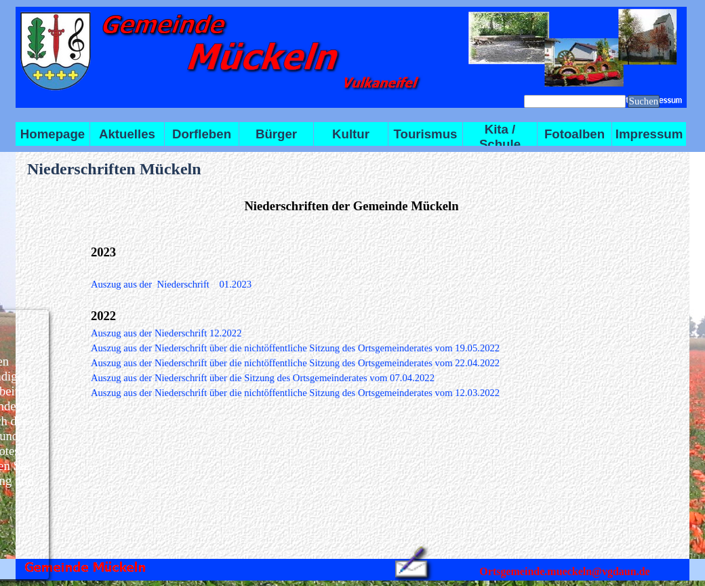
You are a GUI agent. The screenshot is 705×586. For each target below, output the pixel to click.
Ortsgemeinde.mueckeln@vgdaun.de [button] (564, 571)
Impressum (649, 134)
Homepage (52, 134)
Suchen (643, 101)
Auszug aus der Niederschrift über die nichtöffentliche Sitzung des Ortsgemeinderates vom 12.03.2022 (295, 392)
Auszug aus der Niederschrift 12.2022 (166, 333)
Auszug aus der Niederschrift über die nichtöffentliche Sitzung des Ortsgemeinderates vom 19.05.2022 (295, 348)
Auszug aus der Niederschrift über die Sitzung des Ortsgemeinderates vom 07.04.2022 (263, 377)
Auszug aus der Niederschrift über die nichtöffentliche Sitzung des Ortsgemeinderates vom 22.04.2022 (295, 362)
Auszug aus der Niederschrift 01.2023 (171, 284)
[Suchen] (575, 101)
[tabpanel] (351, 206)
